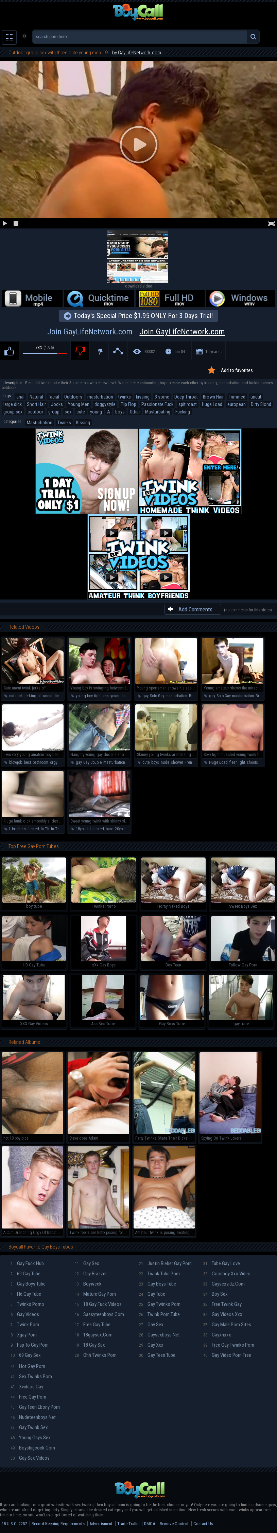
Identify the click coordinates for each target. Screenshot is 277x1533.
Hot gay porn (28, 1366)
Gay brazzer (91, 1274)
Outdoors (73, 397)
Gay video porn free (227, 1355)
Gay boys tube (28, 1284)
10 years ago (215, 351)
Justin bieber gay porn (165, 1263)
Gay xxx (151, 1345)
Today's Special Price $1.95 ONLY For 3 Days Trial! (143, 316)
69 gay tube (25, 1274)
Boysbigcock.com (33, 1448)
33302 (150, 351)
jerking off (32, 696)
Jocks (57, 404)
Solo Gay (157, 696)
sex (68, 411)
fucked (33, 829)
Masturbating (157, 411)
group (53, 411)
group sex (12, 411)
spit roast (187, 404)
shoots (252, 762)
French (190, 762)
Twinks (64, 422)
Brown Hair (213, 397)
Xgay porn (24, 1335)
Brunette (196, 696)
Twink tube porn (159, 1274)
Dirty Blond (261, 404)
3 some (162, 397)
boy (125, 696)
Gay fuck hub (27, 1263)
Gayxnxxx (217, 1335)
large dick (12, 404)
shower (177, 762)
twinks (124, 397)
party (63, 762)
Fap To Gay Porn (30, 1345)
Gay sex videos (30, 1458)
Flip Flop (128, 404)
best (27, 762)
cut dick (16, 696)
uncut (255, 397)
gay (145, 696)
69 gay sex (26, 1355)
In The (56, 829)
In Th (45, 829)
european (236, 404)
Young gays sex (31, 1438)
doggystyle (105, 404)
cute (80, 411)
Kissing (83, 422)
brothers (19, 829)
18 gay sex (90, 1345)
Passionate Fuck (157, 404)
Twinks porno (27, 1304)
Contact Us (203, 1523)
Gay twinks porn (159, 1304)
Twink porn (25, 1325)
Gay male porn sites (227, 1325)
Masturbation (39, 422)
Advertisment (100, 1523)
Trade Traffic (128, 1523)
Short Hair (36, 404)
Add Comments (195, 609)
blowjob (15, 762)
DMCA (149, 1523)
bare (109, 829)
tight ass (101, 696)
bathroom (40, 762)
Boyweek (88, 1284)
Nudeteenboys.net (33, 1417)
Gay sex (87, 1263)
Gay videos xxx (222, 1314)
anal (20, 397)
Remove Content (174, 1523)
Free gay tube (92, 1325)
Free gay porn (28, 1397)
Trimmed (237, 397)
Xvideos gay (27, 1387)
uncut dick (52, 696)
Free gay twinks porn (228, 1345)
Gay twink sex (29, 1427)
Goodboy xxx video (226, 1274)
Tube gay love (221, 1263)
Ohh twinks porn (96, 1355)
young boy (84, 696)
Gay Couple (92, 762)
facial (53, 397)
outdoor (35, 411)
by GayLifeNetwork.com (136, 53)
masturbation (100, 397)
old (88, 829)
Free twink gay (222, 1304)
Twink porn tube (159, 1314)
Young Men (78, 404)
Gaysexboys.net (159, 1335)
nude (165, 762)
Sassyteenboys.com (99, 1314)
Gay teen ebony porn (35, 1407)
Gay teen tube (157, 1355)
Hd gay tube (26, 1294)
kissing (143, 397)
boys (120, 411)
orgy (53, 762)
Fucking (182, 411)
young (96, 411)
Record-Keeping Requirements (58, 1523)
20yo (119, 829)
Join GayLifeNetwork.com (138, 331)
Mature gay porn (95, 1294)
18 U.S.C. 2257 (14, 1523)
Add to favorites (237, 370)
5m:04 (180, 351)
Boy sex (215, 1294)
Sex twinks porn (31, 1376)
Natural (36, 397)
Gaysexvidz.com (224, 1284)
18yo (80, 829)
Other (135, 411)
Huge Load (212, 404)
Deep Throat (186, 397)
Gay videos (25, 1314)
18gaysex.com (93, 1335)
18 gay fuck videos (98, 1304)
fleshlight (237, 762)
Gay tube (152, 1294)
